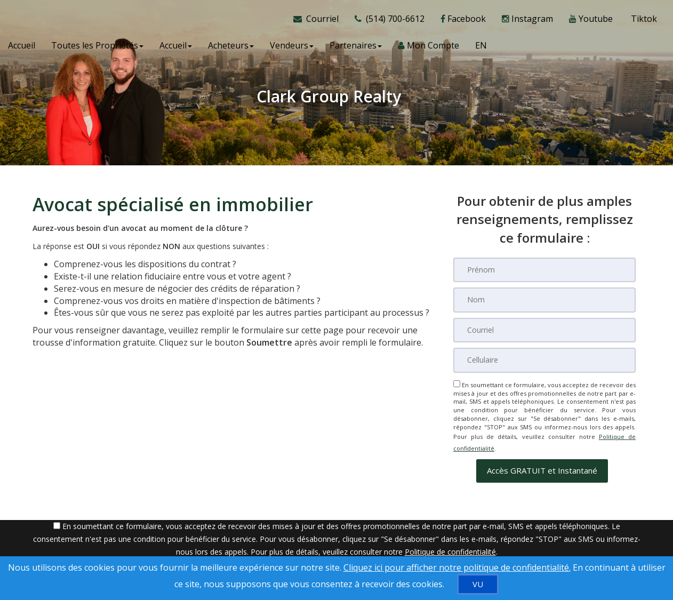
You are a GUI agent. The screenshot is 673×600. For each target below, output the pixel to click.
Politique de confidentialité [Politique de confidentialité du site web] (450, 544)
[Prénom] (544, 270)
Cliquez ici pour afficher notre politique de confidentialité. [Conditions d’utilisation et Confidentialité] (457, 567)
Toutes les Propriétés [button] (97, 48)
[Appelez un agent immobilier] (389, 21)
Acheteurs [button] (231, 48)
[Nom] (544, 299)
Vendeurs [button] (292, 48)
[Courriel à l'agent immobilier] (320, 21)
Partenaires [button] (356, 48)
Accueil (21, 48)
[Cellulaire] (544, 359)
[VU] (478, 584)
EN (481, 48)
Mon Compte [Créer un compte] (428, 48)
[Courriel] (544, 329)
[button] (542, 463)
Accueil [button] (175, 48)
